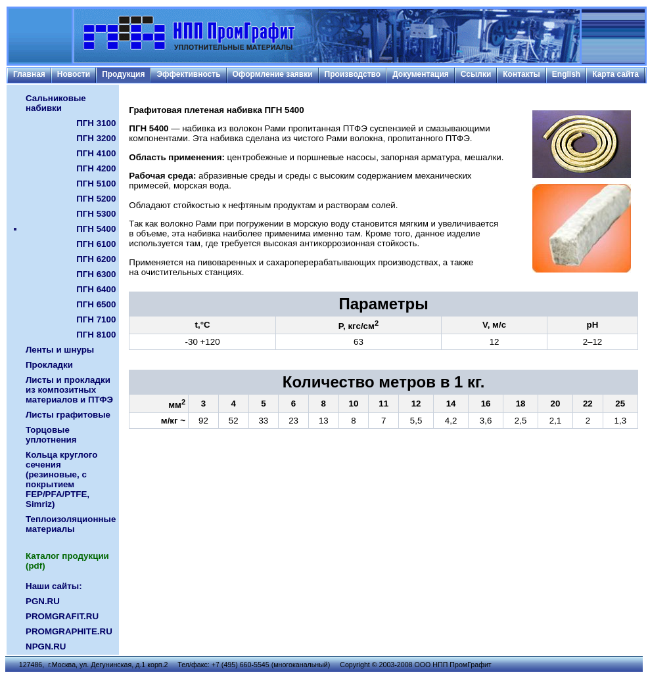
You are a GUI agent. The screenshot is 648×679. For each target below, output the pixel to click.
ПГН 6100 (96, 244)
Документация (420, 74)
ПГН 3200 (96, 138)
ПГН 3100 (96, 123)
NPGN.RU (46, 646)
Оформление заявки (273, 74)
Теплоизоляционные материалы (71, 524)
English (566, 74)
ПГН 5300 (96, 214)
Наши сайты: (54, 586)
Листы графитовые (68, 415)
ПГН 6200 (96, 259)
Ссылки (476, 74)
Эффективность (188, 74)
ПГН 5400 (96, 229)
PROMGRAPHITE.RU (69, 631)
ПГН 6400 (96, 289)
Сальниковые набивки (56, 103)
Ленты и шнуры (60, 350)
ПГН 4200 (96, 168)
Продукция (123, 74)
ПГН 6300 (96, 274)
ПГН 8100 (96, 335)
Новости (73, 74)
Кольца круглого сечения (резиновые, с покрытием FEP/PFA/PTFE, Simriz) (61, 479)
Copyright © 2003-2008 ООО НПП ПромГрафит (416, 664)
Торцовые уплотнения (51, 435)
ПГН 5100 (96, 183)
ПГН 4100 (96, 153)
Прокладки (49, 365)
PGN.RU (43, 601)
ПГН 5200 (96, 199)
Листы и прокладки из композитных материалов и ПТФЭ (69, 390)
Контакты (521, 74)
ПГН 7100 (96, 319)
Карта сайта (615, 74)
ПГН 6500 (96, 304)
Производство (353, 74)
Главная (29, 74)
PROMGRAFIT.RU (62, 616)
